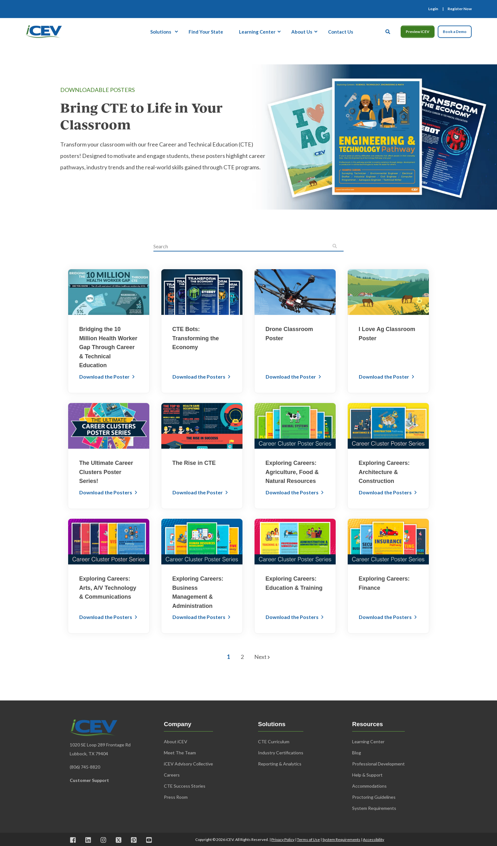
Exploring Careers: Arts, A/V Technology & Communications (107, 588)
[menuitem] (433, 9)
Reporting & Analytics (279, 763)
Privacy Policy (282, 839)
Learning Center (368, 741)
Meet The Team (180, 752)
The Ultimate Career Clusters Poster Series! (106, 472)
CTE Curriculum (273, 741)
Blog (356, 752)
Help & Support (367, 775)
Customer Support (89, 780)
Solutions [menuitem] (160, 31)
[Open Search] (388, 31)
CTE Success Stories (184, 786)
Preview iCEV (417, 31)
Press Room (176, 797)
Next (262, 656)
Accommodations (369, 786)
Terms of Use (308, 839)
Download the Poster (105, 377)
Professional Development (378, 763)
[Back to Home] (43, 31)
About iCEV (175, 741)
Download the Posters (199, 377)
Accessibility (373, 839)
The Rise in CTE (194, 463)
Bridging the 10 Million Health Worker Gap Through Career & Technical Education (108, 347)
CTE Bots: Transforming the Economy (195, 338)
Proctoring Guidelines (374, 797)
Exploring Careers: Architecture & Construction (384, 472)
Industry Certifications (280, 752)
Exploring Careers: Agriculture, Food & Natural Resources (292, 472)
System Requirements (341, 839)
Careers (172, 775)
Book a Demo (455, 31)
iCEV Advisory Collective (188, 763)
